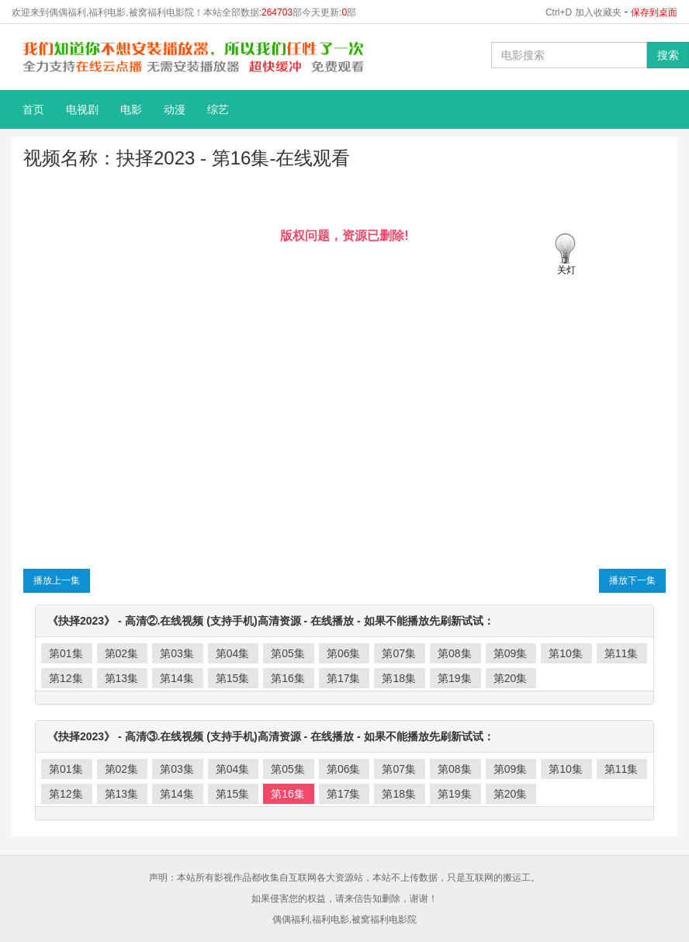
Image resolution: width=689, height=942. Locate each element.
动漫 (174, 109)
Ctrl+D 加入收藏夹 (583, 12)
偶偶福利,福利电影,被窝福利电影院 (344, 919)
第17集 (344, 678)
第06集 (344, 653)
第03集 (177, 653)
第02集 (122, 653)
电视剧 (82, 109)
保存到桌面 (654, 12)
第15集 (233, 678)
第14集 (177, 678)
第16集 (288, 678)
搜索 (668, 55)
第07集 (399, 653)
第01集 (66, 653)
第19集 (455, 678)
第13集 (122, 678)
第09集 (510, 653)
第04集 (233, 653)
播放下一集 (632, 580)
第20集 (510, 678)
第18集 (399, 678)
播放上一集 (56, 580)
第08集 (455, 653)
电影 (131, 109)
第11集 (621, 653)
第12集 (66, 678)
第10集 (566, 653)
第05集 (288, 653)
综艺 (218, 109)
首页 (33, 109)
